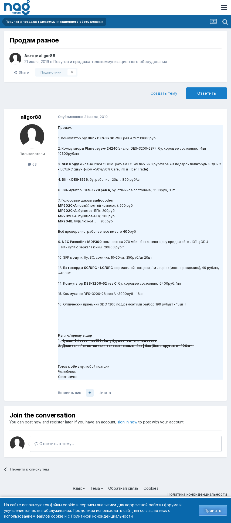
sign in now (127, 422)
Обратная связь (123, 488)
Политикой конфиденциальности (102, 516)
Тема (96, 488)
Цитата (105, 392)
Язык (79, 488)
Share (21, 72)
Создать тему (164, 93)
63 (32, 164)
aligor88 (47, 55)
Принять (213, 510)
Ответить (206, 93)
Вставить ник (69, 392)
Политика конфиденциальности (197, 494)
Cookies (151, 488)
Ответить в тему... (54, 443)
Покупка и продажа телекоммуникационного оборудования (110, 61)
